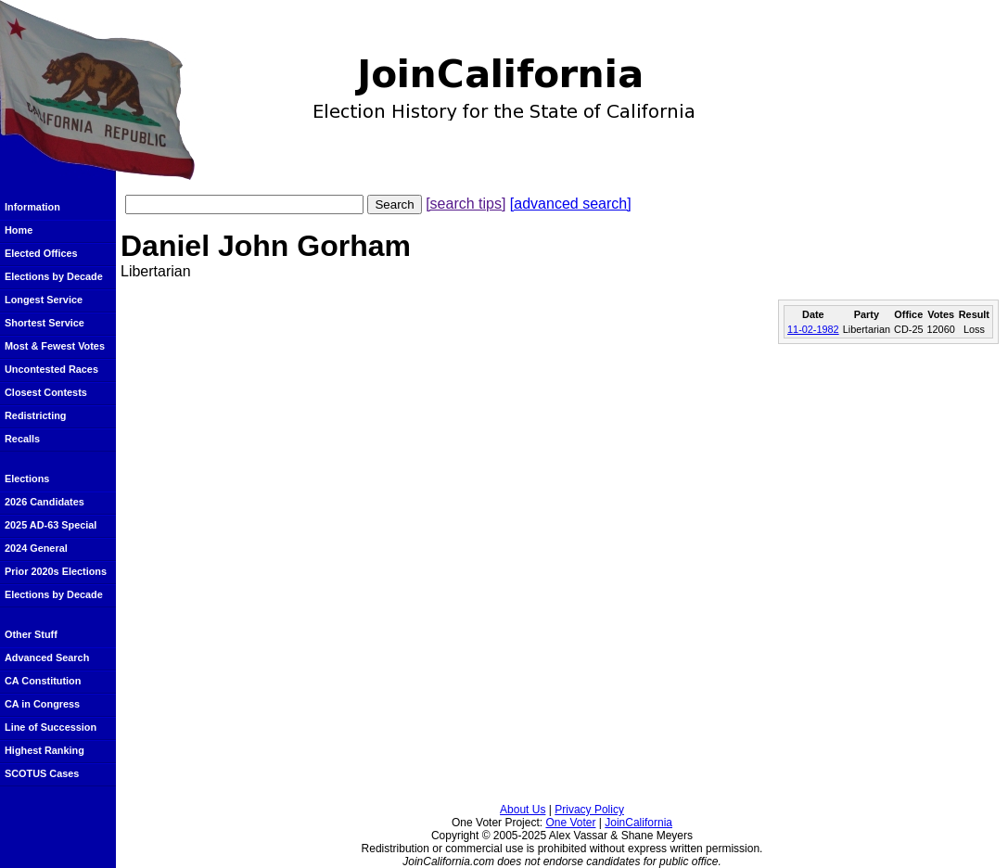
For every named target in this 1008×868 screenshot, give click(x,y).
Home (18, 230)
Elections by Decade (54, 276)
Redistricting (35, 415)
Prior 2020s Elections (56, 571)
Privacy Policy (589, 809)
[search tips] (465, 203)
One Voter (570, 822)
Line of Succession (50, 727)
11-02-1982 (813, 329)
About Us (522, 809)
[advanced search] (571, 203)
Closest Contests (46, 392)
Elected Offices (41, 253)
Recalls (22, 438)
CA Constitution (43, 680)
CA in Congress (42, 703)
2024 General (36, 548)
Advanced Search (47, 657)
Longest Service (44, 299)
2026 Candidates (44, 501)
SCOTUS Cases (42, 773)
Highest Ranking (44, 750)
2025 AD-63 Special (50, 524)
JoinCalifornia (638, 822)
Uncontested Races (51, 369)
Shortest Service (44, 322)
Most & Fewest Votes (55, 345)
